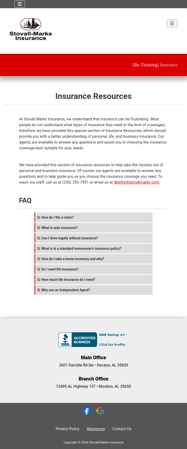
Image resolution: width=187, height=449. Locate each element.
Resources (96, 429)
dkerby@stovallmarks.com (136, 182)
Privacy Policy (68, 429)
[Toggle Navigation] (19, 4)
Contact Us (121, 429)
